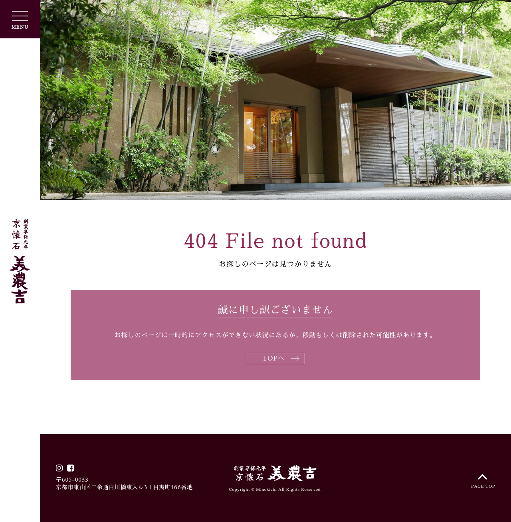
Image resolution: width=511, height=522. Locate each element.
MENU (19, 20)
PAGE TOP (483, 478)
